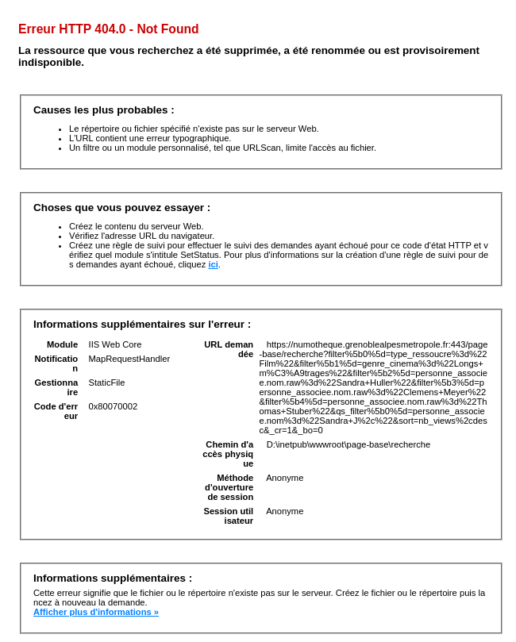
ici (213, 264)
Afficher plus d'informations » (96, 612)
